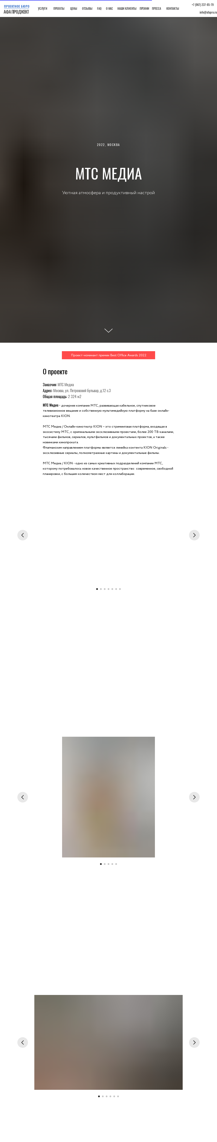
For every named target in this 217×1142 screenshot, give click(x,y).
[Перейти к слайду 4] (108, 589)
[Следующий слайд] (194, 535)
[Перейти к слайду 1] (97, 589)
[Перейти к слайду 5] (112, 589)
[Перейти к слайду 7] (120, 589)
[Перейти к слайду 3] (105, 589)
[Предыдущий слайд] (22, 535)
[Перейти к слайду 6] (116, 589)
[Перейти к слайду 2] (101, 589)
